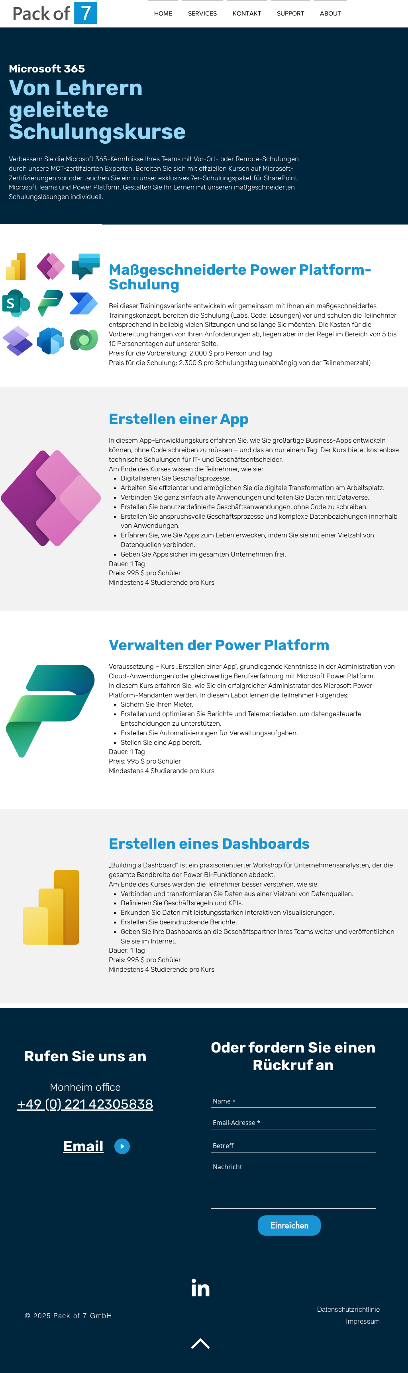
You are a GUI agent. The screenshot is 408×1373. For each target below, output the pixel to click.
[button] (202, 10)
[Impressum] (340, 1321)
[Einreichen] (289, 1225)
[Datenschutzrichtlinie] (340, 1309)
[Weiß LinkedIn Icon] (200, 1287)
